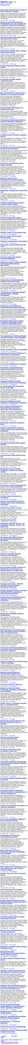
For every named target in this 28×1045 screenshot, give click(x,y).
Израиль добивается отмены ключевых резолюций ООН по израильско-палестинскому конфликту (13, 592)
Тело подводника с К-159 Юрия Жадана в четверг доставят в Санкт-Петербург (13, 336)
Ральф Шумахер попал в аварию (11, 889)
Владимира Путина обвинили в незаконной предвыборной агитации (12, 306)
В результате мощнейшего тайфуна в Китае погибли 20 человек (12, 819)
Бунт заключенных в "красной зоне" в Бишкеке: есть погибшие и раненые (13, 93)
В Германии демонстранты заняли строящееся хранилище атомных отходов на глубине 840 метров (11, 322)
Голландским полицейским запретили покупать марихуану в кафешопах (13, 120)
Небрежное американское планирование (13, 241)
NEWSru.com (6, 2)
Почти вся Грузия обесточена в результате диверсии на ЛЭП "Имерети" (13, 218)
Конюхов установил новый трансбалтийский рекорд (9, 738)
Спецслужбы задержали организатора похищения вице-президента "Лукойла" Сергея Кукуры (13, 763)
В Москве (10, 1042)
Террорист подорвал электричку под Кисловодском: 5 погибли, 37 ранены (12, 971)
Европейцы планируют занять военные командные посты (13, 947)
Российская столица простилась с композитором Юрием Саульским (11, 368)
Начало (2, 1039)
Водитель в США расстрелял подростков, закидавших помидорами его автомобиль (13, 689)
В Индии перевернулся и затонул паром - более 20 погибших (13, 662)
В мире (13, 20)
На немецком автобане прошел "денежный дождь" (10, 80)
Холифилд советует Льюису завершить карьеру (13, 135)
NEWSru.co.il (4, 1042)
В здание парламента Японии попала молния (12, 66)
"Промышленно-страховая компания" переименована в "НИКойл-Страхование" (13, 293)
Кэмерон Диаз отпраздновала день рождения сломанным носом (12, 280)
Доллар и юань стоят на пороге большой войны (10, 236)
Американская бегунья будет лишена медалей (12, 443)
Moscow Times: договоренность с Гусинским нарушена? (11, 931)
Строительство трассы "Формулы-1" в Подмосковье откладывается (13, 353)
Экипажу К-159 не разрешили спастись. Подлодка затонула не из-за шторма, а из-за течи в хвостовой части (13, 987)
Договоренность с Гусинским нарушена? (10, 1022)
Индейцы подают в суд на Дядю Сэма (13, 232)
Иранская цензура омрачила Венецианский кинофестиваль (10, 673)
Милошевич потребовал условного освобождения (12, 614)
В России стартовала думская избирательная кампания (10, 554)
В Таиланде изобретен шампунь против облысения (13, 778)
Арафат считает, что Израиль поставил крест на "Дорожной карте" (13, 703)
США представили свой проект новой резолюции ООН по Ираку (13, 38)
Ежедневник (16, 1039)
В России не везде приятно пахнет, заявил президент (12, 164)
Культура (14, 64)
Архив (10, 1039)
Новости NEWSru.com (7, 1043)
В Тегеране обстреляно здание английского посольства (10, 750)
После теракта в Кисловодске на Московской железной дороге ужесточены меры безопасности (11, 407)
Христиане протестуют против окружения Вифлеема (10, 257)
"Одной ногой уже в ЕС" (8, 520)
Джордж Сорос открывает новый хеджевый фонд (11, 1012)
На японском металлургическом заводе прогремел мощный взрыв (13, 147)
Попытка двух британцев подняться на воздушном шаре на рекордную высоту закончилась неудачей (13, 649)
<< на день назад (3, 1037)
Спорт (13, 145)
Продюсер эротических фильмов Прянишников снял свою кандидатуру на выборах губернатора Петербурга (13, 23)
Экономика (14, 304)
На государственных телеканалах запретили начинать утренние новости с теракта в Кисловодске (13, 792)
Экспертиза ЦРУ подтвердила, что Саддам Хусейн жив (11, 108)
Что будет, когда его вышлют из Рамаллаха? (11, 496)
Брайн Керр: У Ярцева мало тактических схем (13, 191)
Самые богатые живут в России (11, 508)
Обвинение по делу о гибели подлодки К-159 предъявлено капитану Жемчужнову (13, 263)
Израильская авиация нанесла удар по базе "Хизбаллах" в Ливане (13, 10)
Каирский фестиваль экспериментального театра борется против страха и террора (12, 953)
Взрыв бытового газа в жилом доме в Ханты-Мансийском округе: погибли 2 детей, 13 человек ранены (13, 631)
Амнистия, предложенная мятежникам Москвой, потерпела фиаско (13, 1017)
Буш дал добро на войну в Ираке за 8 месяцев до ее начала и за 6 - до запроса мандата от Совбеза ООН (12, 569)
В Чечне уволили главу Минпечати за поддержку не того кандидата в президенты (12, 598)
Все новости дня (5, 5)
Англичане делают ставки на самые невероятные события (12, 917)
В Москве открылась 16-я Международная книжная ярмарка (11, 179)
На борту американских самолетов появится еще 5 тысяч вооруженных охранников (12, 429)
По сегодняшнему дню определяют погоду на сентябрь (12, 387)
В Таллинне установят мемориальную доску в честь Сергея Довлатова (13, 486)
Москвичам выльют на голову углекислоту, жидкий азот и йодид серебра (11, 470)
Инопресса (14, 234)
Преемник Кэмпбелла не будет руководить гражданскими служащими (13, 381)
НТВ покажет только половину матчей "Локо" (13, 245)
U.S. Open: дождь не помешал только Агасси (12, 959)
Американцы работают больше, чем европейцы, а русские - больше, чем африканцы (12, 525)
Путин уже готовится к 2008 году (11, 684)
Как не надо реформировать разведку (13, 364)
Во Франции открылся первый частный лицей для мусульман (13, 1030)
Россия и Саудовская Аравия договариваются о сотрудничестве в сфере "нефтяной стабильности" (12, 1006)
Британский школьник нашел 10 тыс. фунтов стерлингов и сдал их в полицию (12, 722)
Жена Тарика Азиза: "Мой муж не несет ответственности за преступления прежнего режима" (13, 868)
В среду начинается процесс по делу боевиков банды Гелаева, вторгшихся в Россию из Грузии (13, 902)
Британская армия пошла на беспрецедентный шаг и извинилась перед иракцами (12, 851)
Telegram (3, 1041)
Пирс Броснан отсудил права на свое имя (12, 455)
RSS (21, 1039)
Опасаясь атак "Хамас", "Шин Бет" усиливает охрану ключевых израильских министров (12, 585)
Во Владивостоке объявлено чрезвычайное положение (10, 836)
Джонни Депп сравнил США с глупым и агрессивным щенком (13, 51)
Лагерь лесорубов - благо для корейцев (13, 349)
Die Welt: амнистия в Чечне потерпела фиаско (13, 874)
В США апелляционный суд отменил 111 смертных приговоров (14, 806)
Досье (6, 1039)
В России (14, 35)
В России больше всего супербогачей (13, 1026)
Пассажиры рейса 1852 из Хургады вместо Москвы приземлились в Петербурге (12, 539)
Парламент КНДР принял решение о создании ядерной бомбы (12, 203)
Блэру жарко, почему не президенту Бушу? (12, 423)
